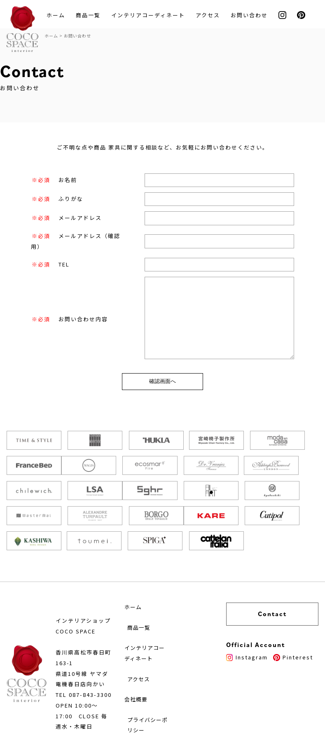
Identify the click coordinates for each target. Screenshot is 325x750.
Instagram (267, 632)
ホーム (58, 15)
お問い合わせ (251, 15)
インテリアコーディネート (150, 15)
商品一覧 (90, 15)
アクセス (210, 15)
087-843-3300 (92, 679)
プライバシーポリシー (162, 705)
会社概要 (149, 679)
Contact (282, 589)
